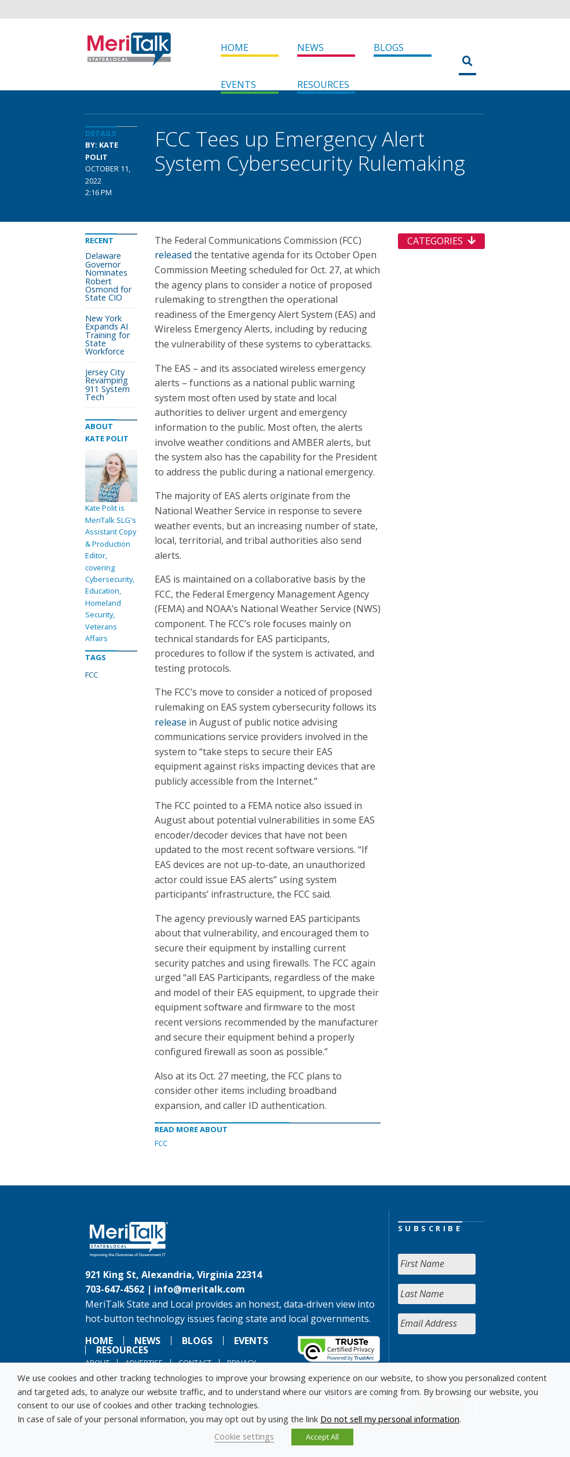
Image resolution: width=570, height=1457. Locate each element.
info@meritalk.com (199, 1289)
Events (238, 84)
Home (235, 47)
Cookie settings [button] (244, 1436)
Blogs (389, 47)
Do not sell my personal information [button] (389, 1419)
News (310, 47)
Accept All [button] (322, 1437)
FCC (161, 1143)
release (171, 722)
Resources (323, 84)
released (173, 254)
